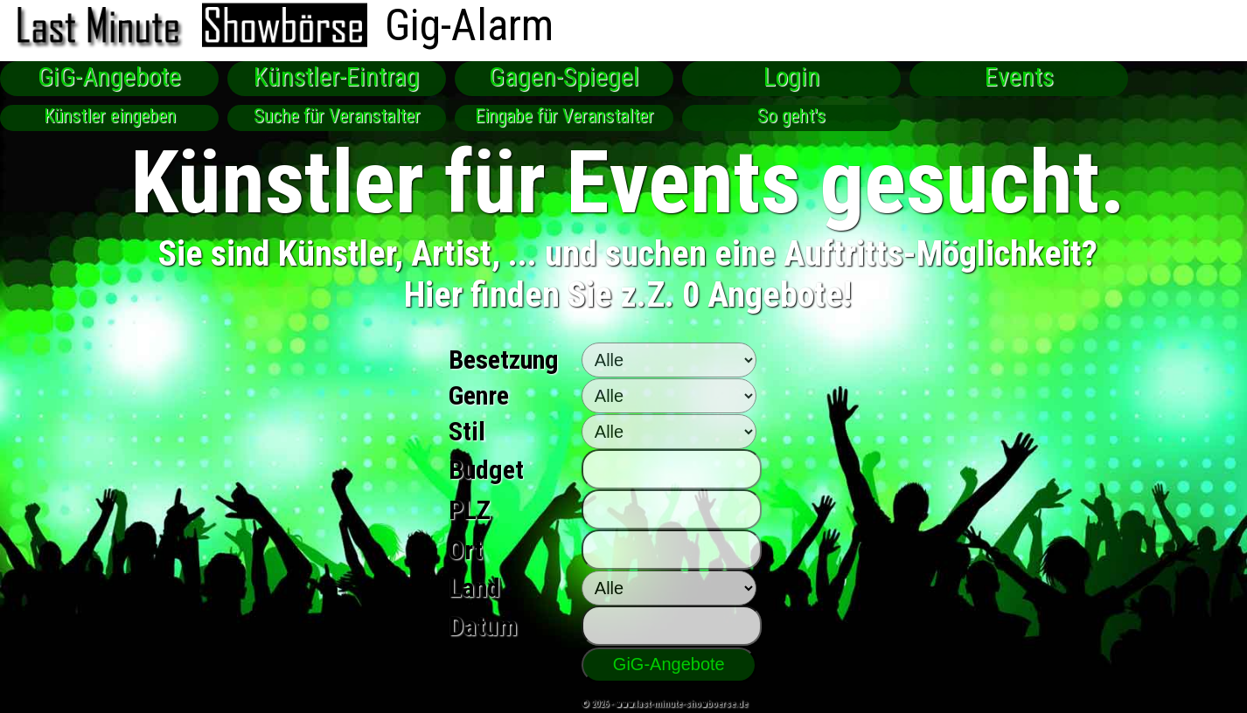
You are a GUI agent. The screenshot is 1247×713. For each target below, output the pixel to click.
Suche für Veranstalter (337, 116)
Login (791, 76)
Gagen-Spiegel (564, 76)
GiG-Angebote (109, 76)
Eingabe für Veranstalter (564, 116)
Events (1019, 76)
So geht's (791, 116)
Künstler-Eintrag (337, 76)
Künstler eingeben (110, 116)
